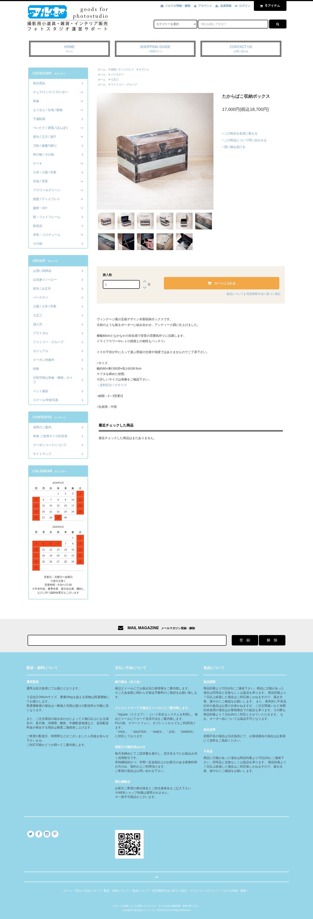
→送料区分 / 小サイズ (112, 385)
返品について (234, 293)
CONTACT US (241, 49)
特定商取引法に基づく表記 (263, 293)
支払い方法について (88, 890)
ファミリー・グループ (124, 84)
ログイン (244, 5)
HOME (69, 49)
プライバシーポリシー (204, 890)
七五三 (115, 79)
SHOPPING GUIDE (155, 49)
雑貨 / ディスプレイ (122, 69)
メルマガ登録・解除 (177, 5)
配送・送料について (116, 890)
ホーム (102, 69)
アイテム (269, 6)
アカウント (205, 5)
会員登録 (225, 5)
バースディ (117, 74)
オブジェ (144, 69)
